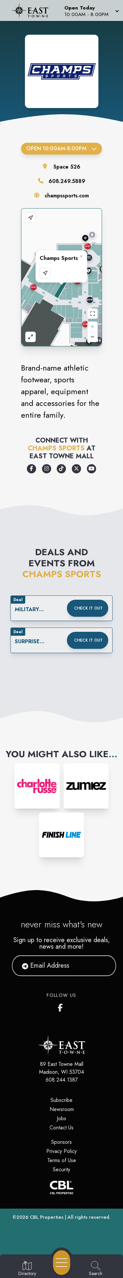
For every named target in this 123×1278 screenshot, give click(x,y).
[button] (91, 10)
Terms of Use (61, 1160)
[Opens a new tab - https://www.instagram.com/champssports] (46, 469)
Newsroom (62, 1109)
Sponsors (61, 1142)
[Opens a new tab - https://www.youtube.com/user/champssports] (91, 469)
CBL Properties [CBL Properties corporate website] (47, 1217)
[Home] (32, 10)
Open (61, 148)
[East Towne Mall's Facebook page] (61, 1006)
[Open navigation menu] (61, 1262)
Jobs (61, 1118)
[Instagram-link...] (37, 786)
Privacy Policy (61, 1151)
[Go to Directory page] (27, 1269)
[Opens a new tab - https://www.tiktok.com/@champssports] (61, 469)
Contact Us (61, 1127)
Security (61, 1169)
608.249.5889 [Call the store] (67, 181)
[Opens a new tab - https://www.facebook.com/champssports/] (31, 469)
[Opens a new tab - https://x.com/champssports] (76, 469)
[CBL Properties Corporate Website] (61, 1187)
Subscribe (61, 1100)
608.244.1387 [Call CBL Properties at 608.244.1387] (62, 1080)
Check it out (88, 608)
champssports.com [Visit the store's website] (67, 195)
